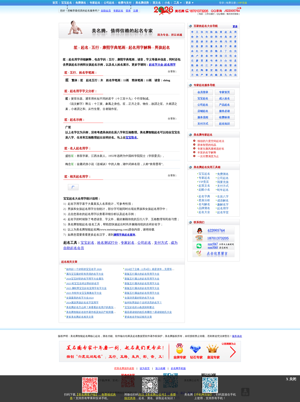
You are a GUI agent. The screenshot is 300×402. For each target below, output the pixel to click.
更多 (188, 2)
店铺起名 (202, 111)
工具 (176, 2)
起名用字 (223, 208)
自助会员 (106, 10)
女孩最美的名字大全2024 (80, 297)
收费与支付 (124, 2)
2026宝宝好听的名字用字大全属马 (85, 278)
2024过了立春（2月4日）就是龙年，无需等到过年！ (153, 269)
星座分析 (204, 200)
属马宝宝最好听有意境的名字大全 (85, 273)
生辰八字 (223, 196)
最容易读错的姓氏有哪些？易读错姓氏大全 (148, 312)
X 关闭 (291, 379)
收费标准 (224, 117)
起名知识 (224, 123)
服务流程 (202, 117)
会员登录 (202, 92)
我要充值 (223, 182)
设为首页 (145, 368)
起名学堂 (223, 212)
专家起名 (95, 2)
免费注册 (231, 2)
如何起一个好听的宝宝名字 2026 (84, 269)
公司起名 (109, 2)
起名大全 (204, 212)
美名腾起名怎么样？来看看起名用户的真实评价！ (93, 307)
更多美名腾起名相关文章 (80, 316)
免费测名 (80, 2)
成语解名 (223, 200)
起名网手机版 (178, 368)
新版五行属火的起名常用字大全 (142, 273)
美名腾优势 (142, 2)
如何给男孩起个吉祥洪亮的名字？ (143, 302)
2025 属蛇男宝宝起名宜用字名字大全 (86, 288)
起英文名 (204, 185)
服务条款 (237, 336)
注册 (135, 10)
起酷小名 (204, 189)
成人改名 (224, 98)
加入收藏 (160, 368)
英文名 (157, 2)
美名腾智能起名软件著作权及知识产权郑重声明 (92, 312)
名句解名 (204, 204)
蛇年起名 (223, 189)
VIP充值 (242, 2)
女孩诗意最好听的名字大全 (139, 297)
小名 (167, 2)
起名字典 (204, 196)
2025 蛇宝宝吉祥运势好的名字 (82, 283)
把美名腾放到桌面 (124, 368)
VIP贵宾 (204, 181)
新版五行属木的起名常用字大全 (142, 283)
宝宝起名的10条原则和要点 (139, 307)
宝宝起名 (66, 2)
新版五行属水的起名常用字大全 (142, 288)
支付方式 (202, 123)
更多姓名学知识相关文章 (138, 316)
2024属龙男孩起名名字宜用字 (82, 302)
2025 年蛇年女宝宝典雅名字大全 (84, 293)
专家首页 (224, 92)
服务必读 (224, 111)
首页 (55, 2)
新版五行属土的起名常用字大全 (142, 278)
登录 (221, 2)
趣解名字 (223, 204)
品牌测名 (204, 208)
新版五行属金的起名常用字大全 (142, 293)
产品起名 (224, 104)
